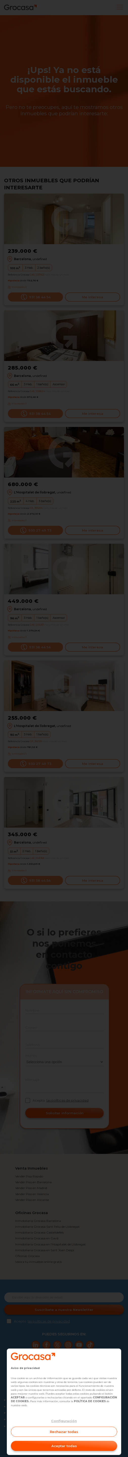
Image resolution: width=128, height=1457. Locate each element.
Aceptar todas (64, 1446)
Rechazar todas (64, 1432)
